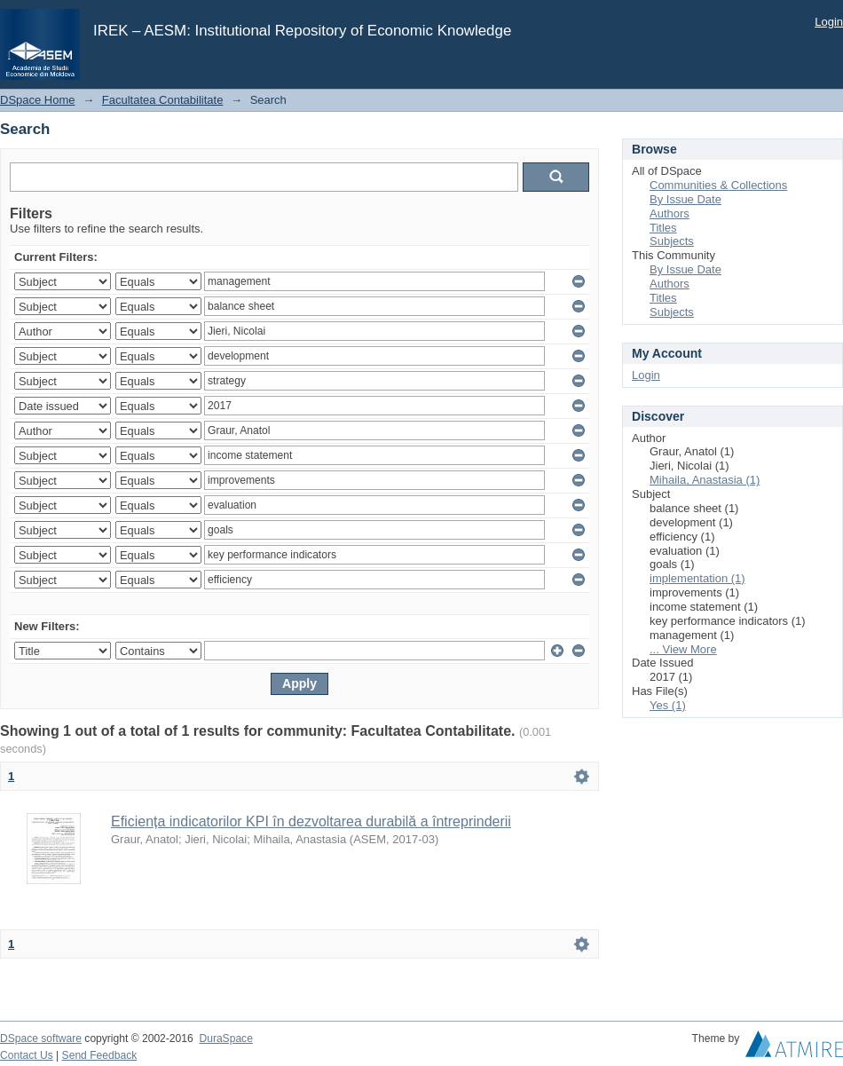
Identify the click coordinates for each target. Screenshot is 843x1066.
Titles (663, 227)
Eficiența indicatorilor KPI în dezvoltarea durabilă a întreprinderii (311, 821)
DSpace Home (37, 100)
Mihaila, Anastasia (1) (705, 479)
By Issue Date (685, 199)
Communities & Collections (718, 185)
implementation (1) (697, 578)
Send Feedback (100, 1055)
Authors (669, 213)
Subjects (672, 241)
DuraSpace (225, 1038)
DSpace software (41, 1038)
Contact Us (26, 1055)
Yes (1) (668, 705)
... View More (683, 649)
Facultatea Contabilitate (163, 100)
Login (829, 21)
